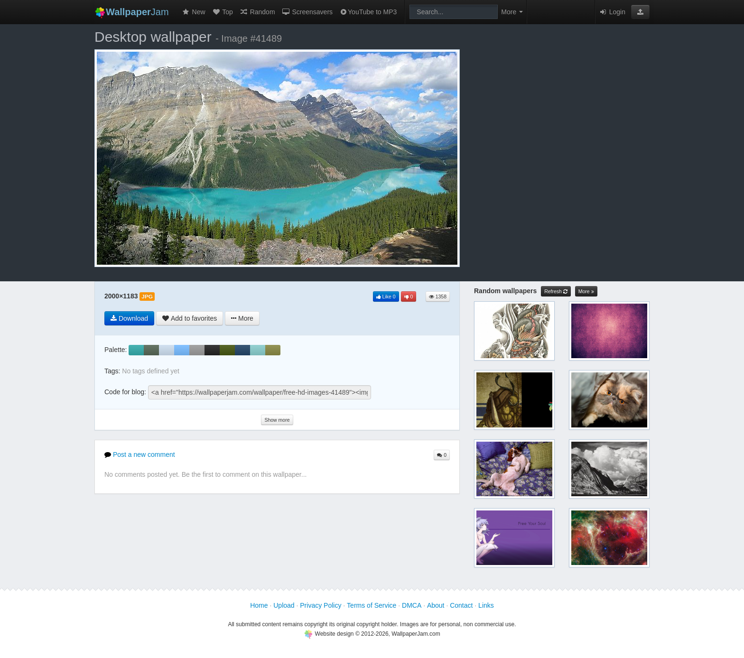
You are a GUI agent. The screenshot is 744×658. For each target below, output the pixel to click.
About (436, 605)
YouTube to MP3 (368, 12)
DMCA (411, 605)
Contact (461, 605)
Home (259, 605)
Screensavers (307, 12)
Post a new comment (139, 454)
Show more (276, 420)
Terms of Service (371, 605)
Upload (283, 605)
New (193, 12)
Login (612, 12)
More (586, 291)
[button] (640, 12)
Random (257, 12)
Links (486, 605)
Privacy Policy (320, 605)
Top (222, 12)
